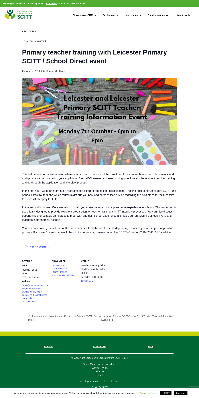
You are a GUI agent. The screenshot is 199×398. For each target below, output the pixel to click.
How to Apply (132, 15)
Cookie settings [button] (148, 393)
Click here (51, 3)
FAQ (150, 346)
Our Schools (183, 15)
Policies (48, 346)
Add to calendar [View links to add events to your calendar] (38, 247)
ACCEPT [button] (166, 393)
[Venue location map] (127, 276)
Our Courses (110, 15)
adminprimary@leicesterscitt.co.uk (99, 381)
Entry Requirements (159, 15)
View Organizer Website (63, 275)
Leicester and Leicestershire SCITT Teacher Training (62, 268)
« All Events (29, 31)
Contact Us (99, 346)
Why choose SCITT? (84, 15)
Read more (180, 393)
